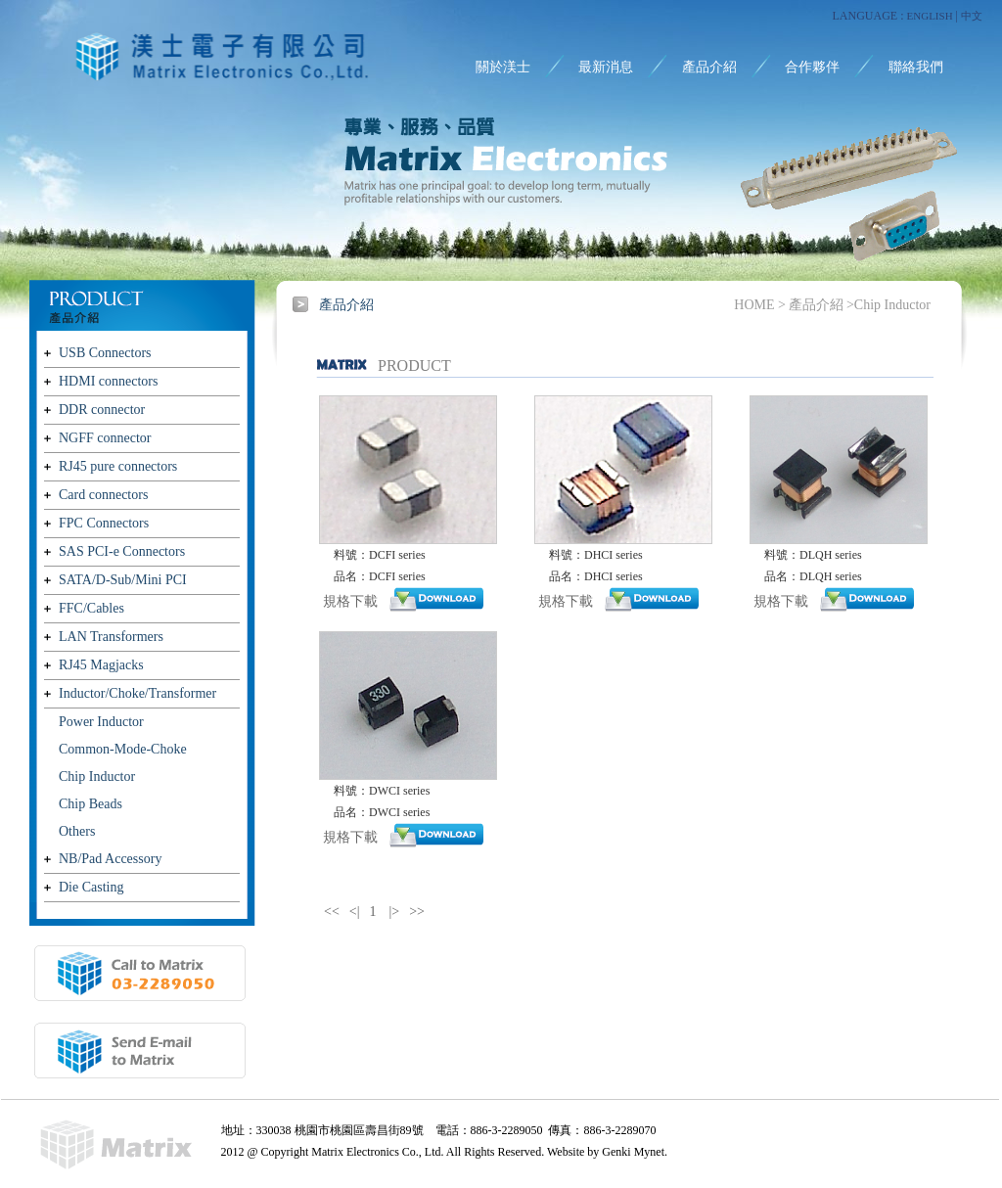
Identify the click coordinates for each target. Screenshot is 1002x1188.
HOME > (760, 304)
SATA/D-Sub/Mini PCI (123, 579)
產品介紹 (709, 67)
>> (417, 911)
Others (77, 831)
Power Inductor (101, 721)
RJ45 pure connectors (118, 466)
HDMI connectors (108, 381)
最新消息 (605, 67)
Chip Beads (90, 804)
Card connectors (103, 494)
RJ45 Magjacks (101, 665)
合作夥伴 (812, 67)
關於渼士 (503, 67)
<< (332, 911)
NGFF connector (105, 438)
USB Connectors (105, 352)
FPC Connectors (104, 523)
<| (354, 911)
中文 (971, 16)
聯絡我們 (915, 67)
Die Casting (91, 887)
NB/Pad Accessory (110, 858)
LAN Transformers (111, 636)
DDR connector (102, 409)
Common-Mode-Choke (123, 749)
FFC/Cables (91, 608)
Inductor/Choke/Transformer (137, 693)
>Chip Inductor (888, 304)
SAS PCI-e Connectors (122, 551)
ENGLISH (930, 16)
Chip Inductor (97, 776)
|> (394, 911)
